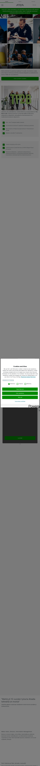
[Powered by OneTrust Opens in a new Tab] (33, 405)
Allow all (20, 397)
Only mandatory (20, 393)
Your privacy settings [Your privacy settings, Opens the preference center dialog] (20, 401)
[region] (20, 383)
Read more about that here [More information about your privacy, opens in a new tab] (28, 377)
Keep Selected (20, 389)
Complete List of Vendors (8, 380)
